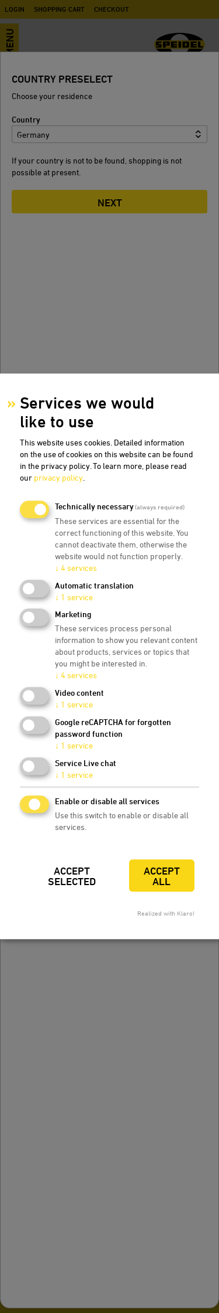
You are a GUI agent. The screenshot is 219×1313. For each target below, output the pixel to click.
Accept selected (72, 876)
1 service (74, 597)
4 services (76, 568)
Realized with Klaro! (165, 913)
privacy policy (58, 477)
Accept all (162, 876)
